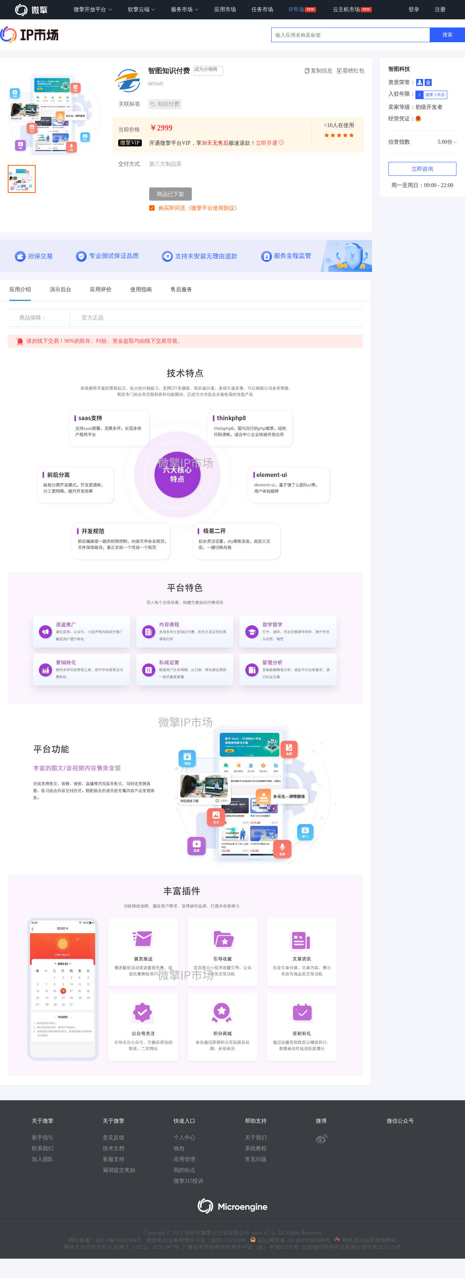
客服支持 (113, 1159)
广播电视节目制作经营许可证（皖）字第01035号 (239, 1247)
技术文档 (113, 1148)
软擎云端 (142, 9)
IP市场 (296, 9)
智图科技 (399, 69)
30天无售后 (215, 143)
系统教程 (256, 1148)
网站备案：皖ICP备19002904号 (105, 1240)
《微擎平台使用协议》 (213, 208)
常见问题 (256, 1159)
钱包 (179, 1148)
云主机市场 (346, 9)
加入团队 (42, 1159)
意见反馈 (113, 1138)
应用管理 (184, 1159)
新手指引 (42, 1138)
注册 (440, 9)
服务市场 (185, 9)
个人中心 (184, 1138)
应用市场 (225, 9)
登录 (413, 9)
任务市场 (262, 9)
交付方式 (129, 164)
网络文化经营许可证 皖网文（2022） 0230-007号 (121, 1247)
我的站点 (184, 1170)
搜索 (448, 35)
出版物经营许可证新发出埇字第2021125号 (350, 1247)
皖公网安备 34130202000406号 (290, 1240)
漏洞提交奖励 (119, 1170)
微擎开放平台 (93, 9)
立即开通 (270, 143)
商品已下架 (170, 194)
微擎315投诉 (188, 1181)
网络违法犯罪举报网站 (365, 1240)
